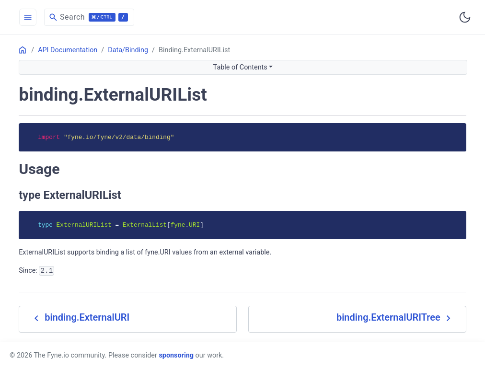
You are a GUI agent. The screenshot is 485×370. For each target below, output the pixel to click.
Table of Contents (240, 67)
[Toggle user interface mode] (464, 17)
